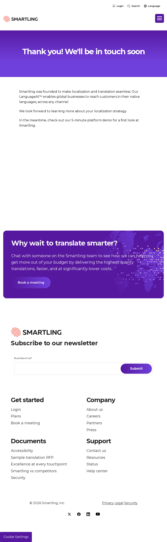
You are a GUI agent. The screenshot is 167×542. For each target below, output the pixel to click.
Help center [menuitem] (97, 471)
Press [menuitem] (91, 430)
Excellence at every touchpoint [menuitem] (39, 464)
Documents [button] (28, 441)
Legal (119, 503)
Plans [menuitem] (16, 416)
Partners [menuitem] (94, 423)
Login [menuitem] (16, 410)
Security (131, 503)
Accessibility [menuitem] (22, 451)
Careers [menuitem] (93, 416)
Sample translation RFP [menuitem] (32, 458)
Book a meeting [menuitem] (25, 423)
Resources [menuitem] (96, 458)
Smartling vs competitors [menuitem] (34, 471)
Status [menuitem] (92, 464)
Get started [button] (27, 400)
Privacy (108, 503)
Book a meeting (31, 282)
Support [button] (99, 441)
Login (120, 5)
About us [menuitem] (95, 410)
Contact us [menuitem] (96, 451)
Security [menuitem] (18, 478)
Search (136, 5)
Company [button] (101, 400)
